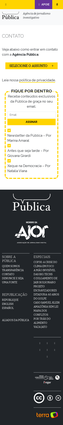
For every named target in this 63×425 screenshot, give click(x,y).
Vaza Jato (40, 326)
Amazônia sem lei (46, 306)
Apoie (43, 4)
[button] (6, 4)
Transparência (13, 270)
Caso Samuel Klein (47, 302)
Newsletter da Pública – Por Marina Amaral (29, 138)
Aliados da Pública (15, 320)
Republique (10, 299)
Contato (8, 274)
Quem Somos (11, 266)
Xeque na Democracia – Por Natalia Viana (28, 168)
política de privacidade (37, 80)
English (7, 304)
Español (8, 308)
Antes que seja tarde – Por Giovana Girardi (28, 153)
